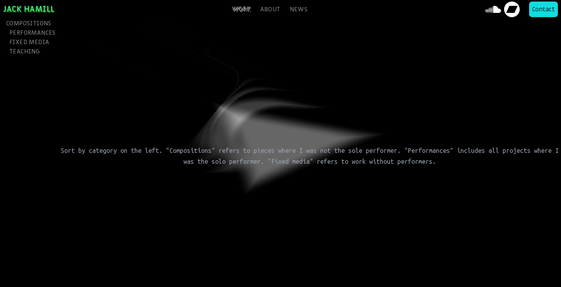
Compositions (28, 23)
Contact (543, 9)
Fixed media (29, 42)
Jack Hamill (29, 9)
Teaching (24, 51)
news (299, 9)
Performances (30, 32)
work (241, 9)
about (270, 9)
